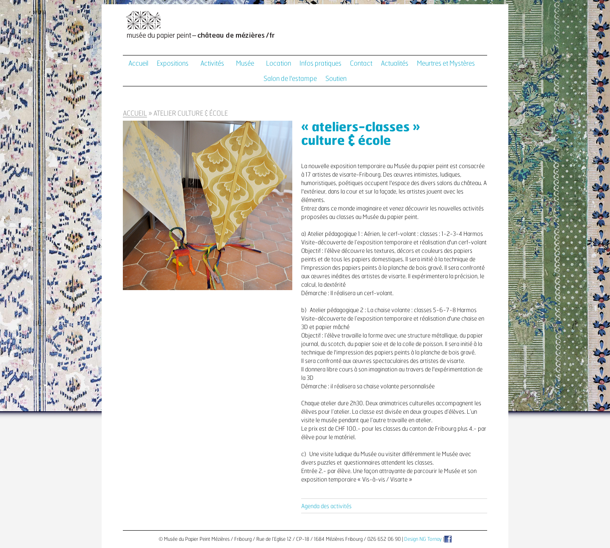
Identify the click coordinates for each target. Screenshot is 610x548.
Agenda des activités (326, 506)
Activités (212, 63)
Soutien (336, 78)
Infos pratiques (320, 63)
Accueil (138, 63)
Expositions (173, 63)
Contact (361, 63)
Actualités (394, 63)
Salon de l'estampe (290, 78)
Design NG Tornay (423, 539)
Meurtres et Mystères (446, 63)
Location (278, 63)
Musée (245, 63)
